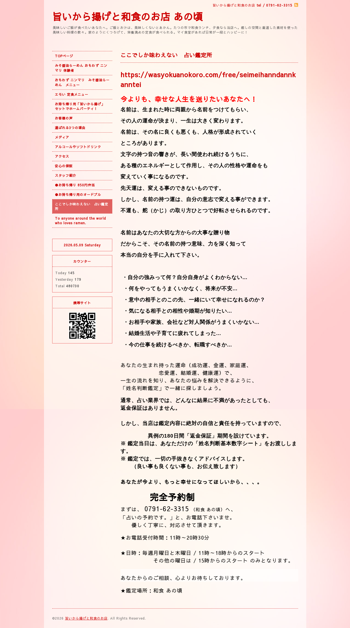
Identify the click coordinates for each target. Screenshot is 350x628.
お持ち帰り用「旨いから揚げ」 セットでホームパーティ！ (81, 106)
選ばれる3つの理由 (70, 127)
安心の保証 (64, 166)
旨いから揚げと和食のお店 (86, 618)
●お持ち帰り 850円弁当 (75, 185)
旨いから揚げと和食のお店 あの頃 (127, 16)
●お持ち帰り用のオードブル (78, 194)
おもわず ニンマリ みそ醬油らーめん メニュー (82, 82)
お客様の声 (64, 118)
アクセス (62, 156)
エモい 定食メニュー (71, 94)
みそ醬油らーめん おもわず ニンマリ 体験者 (81, 68)
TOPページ (64, 56)
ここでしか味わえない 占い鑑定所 (81, 206)
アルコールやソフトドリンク (78, 147)
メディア (62, 137)
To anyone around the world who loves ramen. (80, 220)
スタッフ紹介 (65, 175)
